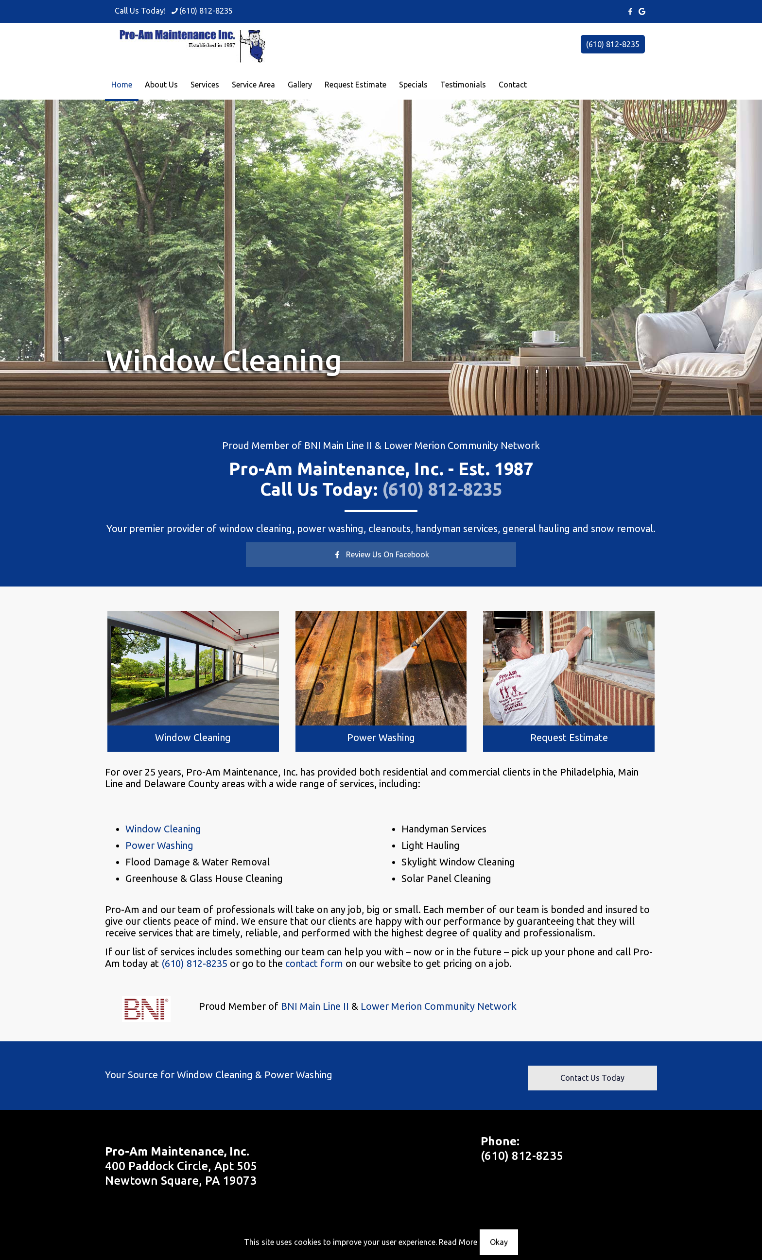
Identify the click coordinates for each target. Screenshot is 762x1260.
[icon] (642, 11)
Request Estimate (569, 737)
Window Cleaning (193, 737)
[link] (193, 668)
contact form (314, 963)
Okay (499, 1242)
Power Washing (381, 737)
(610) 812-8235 (613, 44)
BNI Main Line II (338, 445)
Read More (458, 1242)
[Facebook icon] (630, 11)
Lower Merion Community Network (462, 445)
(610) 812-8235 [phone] (206, 10)
